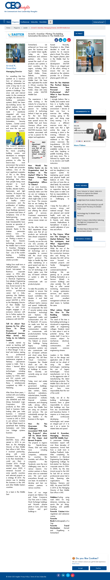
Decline (98, 568)
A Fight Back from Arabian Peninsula (90, 200)
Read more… (76, 564)
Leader (25, 28)
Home (8, 28)
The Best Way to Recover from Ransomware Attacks (87, 230)
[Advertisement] (44, 545)
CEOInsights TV (83, 111)
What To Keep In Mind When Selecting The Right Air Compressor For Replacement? (90, 222)
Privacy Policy (25, 577)
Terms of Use (35, 577)
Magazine (15, 22)
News (8, 22)
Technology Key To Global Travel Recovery (88, 214)
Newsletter (43, 22)
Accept (80, 568)
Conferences (25, 22)
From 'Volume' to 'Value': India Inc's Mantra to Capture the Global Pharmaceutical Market (89, 193)
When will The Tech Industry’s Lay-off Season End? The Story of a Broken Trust (90, 207)
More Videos (79, 145)
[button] (4, 21)
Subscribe (34, 22)
